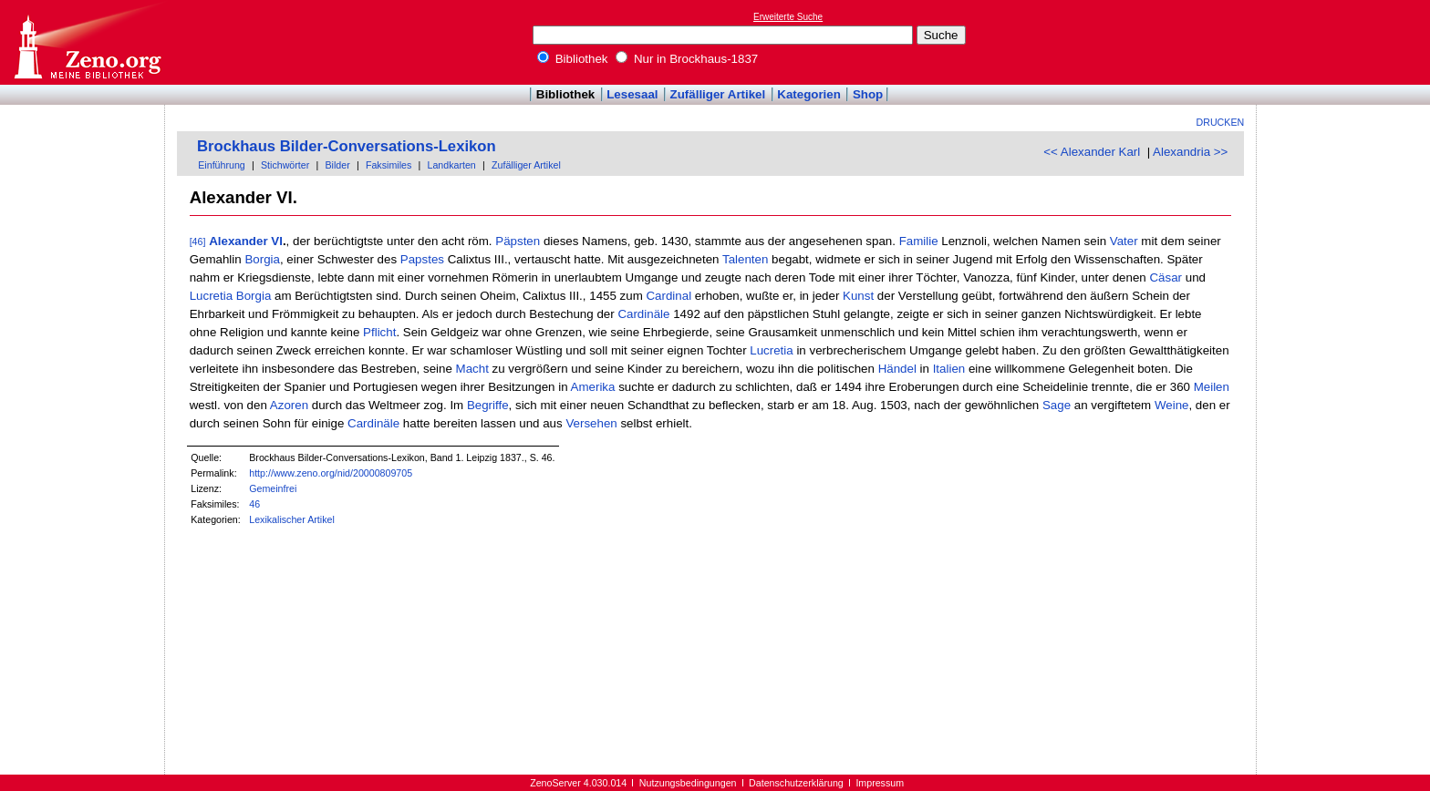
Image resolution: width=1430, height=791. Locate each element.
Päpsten (517, 241)
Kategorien (809, 94)
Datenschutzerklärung (796, 782)
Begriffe (488, 405)
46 (254, 503)
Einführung (221, 164)
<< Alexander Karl (1091, 152)
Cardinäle (643, 314)
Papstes (422, 259)
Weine (1172, 405)
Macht (472, 368)
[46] (198, 241)
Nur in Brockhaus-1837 (687, 59)
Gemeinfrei (272, 488)
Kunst (858, 296)
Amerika (593, 387)
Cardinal (668, 296)
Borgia (262, 259)
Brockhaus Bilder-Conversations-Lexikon (346, 146)
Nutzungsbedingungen (688, 782)
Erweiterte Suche (788, 17)
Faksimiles (388, 164)
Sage (1056, 405)
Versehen (591, 423)
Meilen (1211, 387)
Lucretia (211, 296)
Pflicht (379, 332)
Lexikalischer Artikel (292, 519)
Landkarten (451, 164)
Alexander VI (246, 241)
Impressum (879, 782)
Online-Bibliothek (86, 42)
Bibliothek (572, 59)
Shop (868, 94)
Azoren (289, 405)
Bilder (337, 164)
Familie (918, 241)
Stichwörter (285, 164)
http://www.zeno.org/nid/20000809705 (330, 472)
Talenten (745, 259)
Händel (897, 368)
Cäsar (1165, 277)
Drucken (1221, 122)
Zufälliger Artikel (718, 94)
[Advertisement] (1346, 42)
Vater (1124, 241)
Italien (949, 368)
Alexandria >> (1190, 152)
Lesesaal (632, 94)
